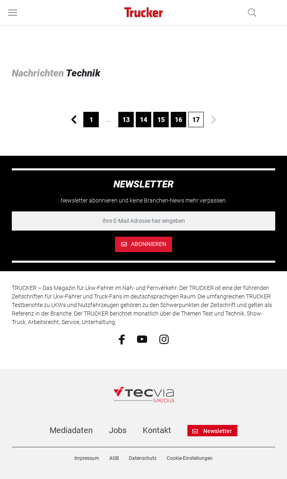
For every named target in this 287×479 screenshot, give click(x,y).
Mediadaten (71, 430)
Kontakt (157, 430)
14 (143, 120)
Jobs (117, 430)
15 (161, 120)
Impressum (86, 458)
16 (178, 120)
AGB (114, 458)
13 (126, 120)
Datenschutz (143, 458)
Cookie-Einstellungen (190, 458)
